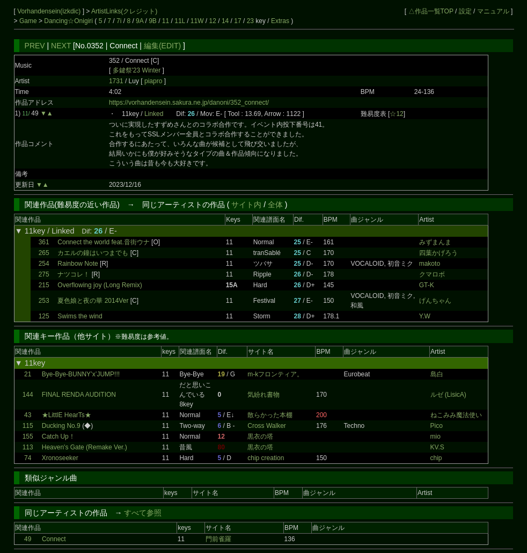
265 (44, 253)
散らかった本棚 (269, 415)
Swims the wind (79, 316)
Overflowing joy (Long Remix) (99, 285)
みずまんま (435, 242)
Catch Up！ (58, 436)
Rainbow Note (77, 263)
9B (153, 21)
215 (44, 285)
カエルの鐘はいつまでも (92, 253)
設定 (465, 11)
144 (28, 394)
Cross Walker (266, 426)
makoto (429, 263)
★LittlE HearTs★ (66, 415)
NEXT (61, 45)
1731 (116, 81)
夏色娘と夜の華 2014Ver (92, 300)
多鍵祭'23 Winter (137, 70)
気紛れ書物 (263, 394)
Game (29, 21)
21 (27, 374)
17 (237, 21)
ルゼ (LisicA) (448, 394)
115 (28, 426)
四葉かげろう (438, 253)
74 (27, 458)
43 (27, 415)
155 (28, 436)
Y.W (424, 316)
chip (436, 458)
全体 (275, 204)
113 (28, 447)
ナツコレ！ (73, 274)
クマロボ (432, 274)
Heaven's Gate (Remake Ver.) (84, 447)
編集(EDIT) (162, 45)
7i (118, 21)
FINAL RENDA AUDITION (79, 394)
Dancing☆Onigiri (69, 21)
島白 (436, 374)
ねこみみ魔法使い (456, 415)
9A (139, 21)
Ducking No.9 (61, 426)
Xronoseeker (60, 458)
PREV (35, 45)
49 (27, 539)
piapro (154, 81)
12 (212, 21)
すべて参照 (143, 512)
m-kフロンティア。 (275, 374)
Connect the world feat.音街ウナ (103, 242)
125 (44, 316)
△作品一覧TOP (430, 11)
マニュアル (493, 11)
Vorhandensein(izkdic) (49, 11)
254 (44, 263)
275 (44, 274)
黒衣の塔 (260, 436)
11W (197, 21)
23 (250, 21)
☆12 (396, 114)
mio (435, 436)
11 (165, 21)
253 (44, 300)
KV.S (437, 447)
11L (179, 21)
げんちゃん (435, 300)
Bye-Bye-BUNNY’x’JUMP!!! (81, 374)
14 (225, 21)
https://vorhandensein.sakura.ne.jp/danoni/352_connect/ (189, 102)
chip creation (265, 458)
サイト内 (246, 204)
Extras (280, 21)
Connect (54, 539)
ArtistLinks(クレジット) (124, 11)
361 (44, 242)
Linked (153, 114)
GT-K (426, 285)
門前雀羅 (218, 539)
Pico (436, 426)
